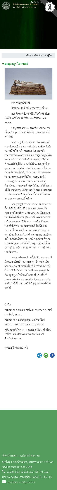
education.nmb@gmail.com (21, 482)
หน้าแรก (28, 55)
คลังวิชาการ (38, 55)
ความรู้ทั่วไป (48, 55)
